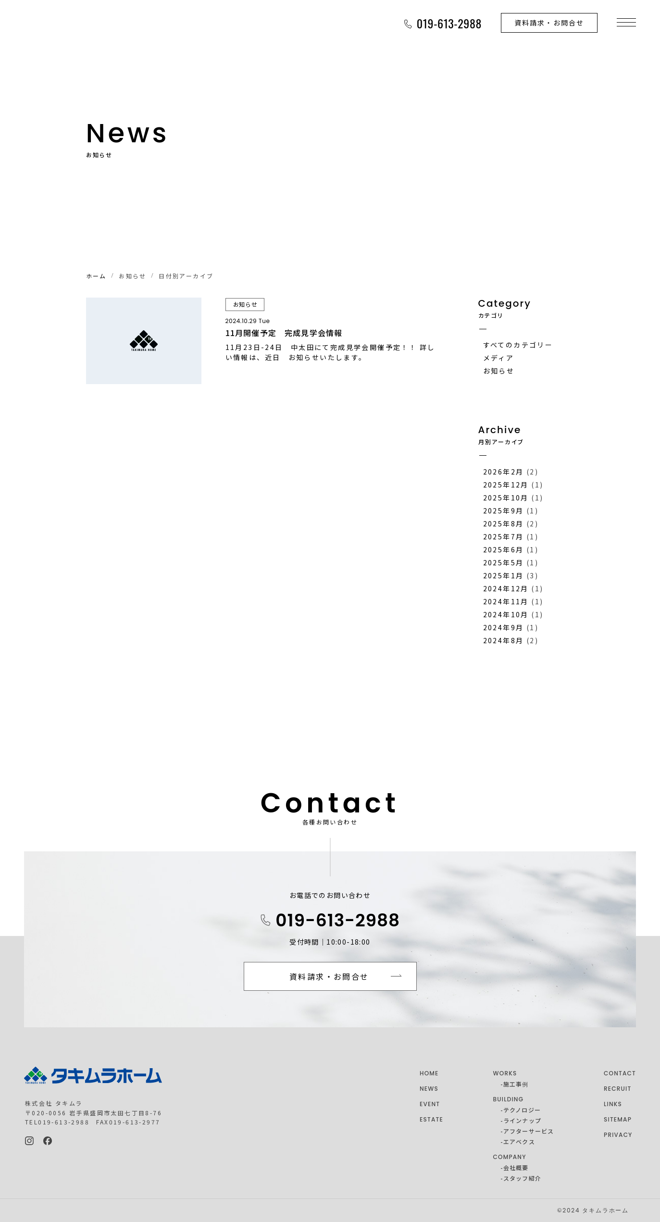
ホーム (96, 276)
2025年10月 (506, 497)
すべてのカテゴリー (518, 344)
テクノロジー (522, 1110)
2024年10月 (506, 614)
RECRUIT (617, 1089)
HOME (429, 1073)
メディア (498, 357)
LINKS (613, 1104)
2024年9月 (503, 627)
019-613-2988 (337, 920)
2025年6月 (503, 549)
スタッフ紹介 (522, 1178)
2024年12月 (506, 588)
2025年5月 (503, 562)
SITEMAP (618, 1119)
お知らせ (499, 370)
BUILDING (508, 1099)
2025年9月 (503, 510)
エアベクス (519, 1141)
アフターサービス (528, 1131)
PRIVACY (618, 1135)
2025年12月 (506, 484)
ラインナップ (522, 1120)
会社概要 (516, 1167)
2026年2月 (503, 471)
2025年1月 (503, 575)
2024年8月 (503, 640)
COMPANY (509, 1157)
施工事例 (516, 1084)
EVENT (430, 1104)
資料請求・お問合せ (549, 22)
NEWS (429, 1089)
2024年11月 (506, 601)
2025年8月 (503, 523)
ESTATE (431, 1119)
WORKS (505, 1073)
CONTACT (620, 1073)
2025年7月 (503, 536)
